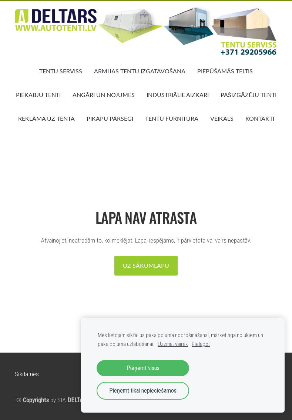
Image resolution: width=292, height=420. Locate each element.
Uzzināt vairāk (173, 344)
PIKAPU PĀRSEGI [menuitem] (110, 118)
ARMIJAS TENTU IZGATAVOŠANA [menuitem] (139, 71)
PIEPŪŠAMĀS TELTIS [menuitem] (225, 71)
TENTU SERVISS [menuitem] (60, 71)
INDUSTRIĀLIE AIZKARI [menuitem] (178, 95)
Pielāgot (201, 344)
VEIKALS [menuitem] (222, 118)
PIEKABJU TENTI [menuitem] (38, 95)
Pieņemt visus (143, 367)
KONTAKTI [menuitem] (259, 118)
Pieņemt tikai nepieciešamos (143, 390)
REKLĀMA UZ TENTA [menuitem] (46, 118)
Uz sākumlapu (146, 265)
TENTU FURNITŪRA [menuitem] (171, 118)
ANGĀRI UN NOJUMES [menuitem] (104, 95)
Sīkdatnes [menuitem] (27, 374)
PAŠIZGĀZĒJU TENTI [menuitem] (248, 95)
